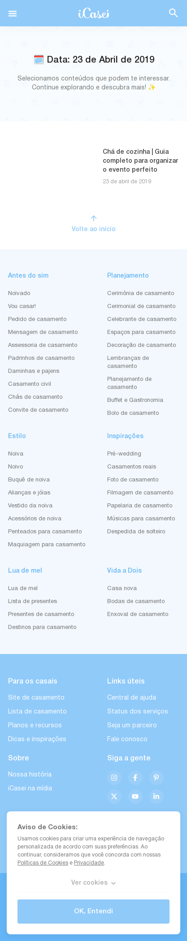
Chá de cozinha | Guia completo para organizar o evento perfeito (140, 161)
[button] (12, 13)
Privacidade (89, 863)
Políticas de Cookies (42, 863)
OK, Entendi (93, 911)
